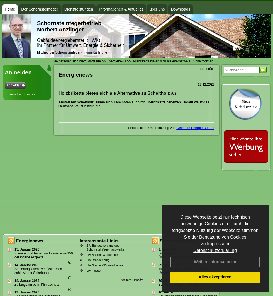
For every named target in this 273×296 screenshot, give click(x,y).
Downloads (180, 9)
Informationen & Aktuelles (121, 9)
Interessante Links (99, 241)
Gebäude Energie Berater (195, 128)
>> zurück (207, 69)
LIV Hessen (94, 270)
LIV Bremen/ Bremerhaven (104, 265)
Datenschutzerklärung (215, 250)
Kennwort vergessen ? (20, 94)
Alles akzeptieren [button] (215, 277)
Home (10, 9)
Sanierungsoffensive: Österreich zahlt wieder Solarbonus (38, 271)
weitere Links (132, 280)
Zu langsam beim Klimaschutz (36, 285)
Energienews (29, 241)
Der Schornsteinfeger (39, 9)
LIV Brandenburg (97, 260)
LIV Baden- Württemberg (103, 254)
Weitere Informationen (215, 261)
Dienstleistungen (78, 9)
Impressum (218, 243)
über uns (157, 9)
